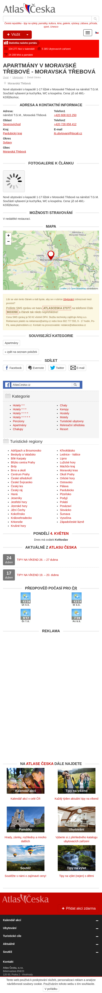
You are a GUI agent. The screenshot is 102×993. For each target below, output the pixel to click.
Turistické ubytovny (72, 421)
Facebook (13, 368)
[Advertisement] (51, 663)
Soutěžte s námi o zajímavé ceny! (25, 875)
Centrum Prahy (20, 474)
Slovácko (65, 510)
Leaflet (63, 288)
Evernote (36, 368)
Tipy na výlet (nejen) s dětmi (76, 875)
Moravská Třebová (14, 151)
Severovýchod (12, 124)
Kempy (64, 409)
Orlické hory (67, 478)
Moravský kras (69, 470)
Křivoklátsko (67, 450)
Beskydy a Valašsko (23, 454)
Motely (64, 417)
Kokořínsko (18, 514)
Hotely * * (18, 405)
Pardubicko (67, 490)
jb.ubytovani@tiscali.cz (68, 133)
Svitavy (7, 142)
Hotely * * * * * (21, 417)
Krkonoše (17, 521)
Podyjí (64, 498)
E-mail (77, 368)
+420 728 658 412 (65, 124)
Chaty (63, 405)
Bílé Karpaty (18, 458)
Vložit (19, 35)
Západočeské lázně (72, 521)
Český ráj (16, 490)
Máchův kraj (67, 466)
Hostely (64, 413)
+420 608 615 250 (65, 115)
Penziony (18, 421)
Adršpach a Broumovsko (26, 450)
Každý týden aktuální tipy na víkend (76, 798)
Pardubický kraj (12, 133)
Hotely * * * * (20, 413)
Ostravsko (66, 482)
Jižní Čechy (18, 510)
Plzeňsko (65, 494)
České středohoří (21, 478)
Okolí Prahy (67, 474)
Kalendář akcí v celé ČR (25, 798)
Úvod (6, 77)
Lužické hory (68, 462)
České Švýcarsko (21, 482)
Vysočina (65, 517)
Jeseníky (16, 498)
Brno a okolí (18, 470)
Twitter (57, 368)
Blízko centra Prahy (23, 462)
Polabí (64, 502)
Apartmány (11, 343)
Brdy (14, 466)
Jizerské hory (19, 506)
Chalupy (18, 429)
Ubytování (18, 77)
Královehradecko (21, 517)
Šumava (65, 514)
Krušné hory (18, 525)
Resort (64, 429)
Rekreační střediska (72, 425)
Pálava (64, 486)
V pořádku (51, 988)
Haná (14, 494)
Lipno (63, 458)
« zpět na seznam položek (21, 351)
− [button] (8, 242)
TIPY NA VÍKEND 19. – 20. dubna (38, 575)
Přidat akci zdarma (78, 908)
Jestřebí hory (19, 502)
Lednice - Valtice (70, 454)
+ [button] (8, 236)
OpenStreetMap (78, 288)
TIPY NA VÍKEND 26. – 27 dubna (37, 559)
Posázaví (65, 506)
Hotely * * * (19, 409)
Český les (17, 486)
